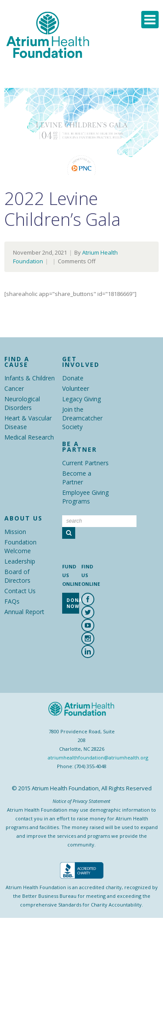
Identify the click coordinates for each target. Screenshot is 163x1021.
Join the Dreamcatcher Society (82, 418)
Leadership (19, 561)
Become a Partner (76, 477)
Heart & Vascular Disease (28, 422)
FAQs (12, 601)
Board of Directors (17, 576)
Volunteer (75, 388)
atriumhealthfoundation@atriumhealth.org (98, 757)
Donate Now (73, 603)
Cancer (14, 388)
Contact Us (20, 591)
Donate (72, 378)
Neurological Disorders (22, 403)
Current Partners (85, 463)
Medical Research (29, 437)
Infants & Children (29, 378)
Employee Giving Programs (85, 496)
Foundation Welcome (20, 546)
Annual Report (24, 612)
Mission (15, 531)
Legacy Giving (81, 399)
